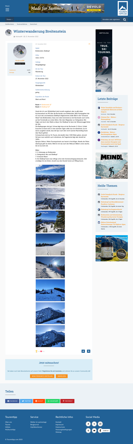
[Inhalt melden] (83, 351)
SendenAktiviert (105, 136)
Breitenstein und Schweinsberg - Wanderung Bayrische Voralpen (112, 216)
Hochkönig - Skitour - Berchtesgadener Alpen (109, 133)
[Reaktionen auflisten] (40, 351)
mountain (103, 121)
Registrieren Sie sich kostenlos (52, 371)
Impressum (59, 424)
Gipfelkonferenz (36, 427)
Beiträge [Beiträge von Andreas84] (11, 72)
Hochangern (104, 146)
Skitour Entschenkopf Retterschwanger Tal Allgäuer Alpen (113, 223)
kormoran (103, 114)
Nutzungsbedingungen (64, 429)
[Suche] (124, 19)
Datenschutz (60, 427)
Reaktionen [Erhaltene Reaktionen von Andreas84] (12, 70)
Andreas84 (18, 36)
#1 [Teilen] (89, 44)
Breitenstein (45, 105)
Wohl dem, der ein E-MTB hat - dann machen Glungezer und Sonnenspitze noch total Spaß (111, 142)
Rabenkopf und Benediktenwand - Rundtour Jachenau (112, 203)
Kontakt (58, 422)
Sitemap (59, 432)
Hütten (7, 427)
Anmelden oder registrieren (111, 19)
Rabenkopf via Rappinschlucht (111, 209)
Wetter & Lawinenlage (38, 422)
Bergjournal (34, 424)
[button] (12, 401)
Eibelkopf (45, 107)
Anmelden (62, 376)
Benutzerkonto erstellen (42, 376)
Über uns (8, 422)
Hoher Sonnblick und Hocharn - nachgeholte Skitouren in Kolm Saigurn (112, 110)
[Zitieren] (88, 351)
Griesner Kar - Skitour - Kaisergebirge (109, 118)
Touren (7, 424)
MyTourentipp (10, 429)
